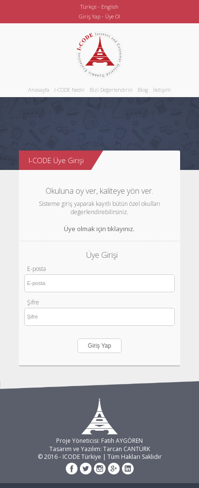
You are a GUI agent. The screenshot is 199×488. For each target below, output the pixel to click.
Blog (143, 89)
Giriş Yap (89, 16)
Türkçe (88, 6)
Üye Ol (112, 16)
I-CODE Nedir (69, 89)
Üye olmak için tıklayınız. (99, 228)
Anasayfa (38, 89)
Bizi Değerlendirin (111, 89)
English (110, 6)
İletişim (162, 89)
